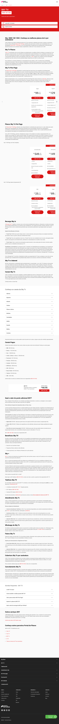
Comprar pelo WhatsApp (37, 115)
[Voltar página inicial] (4, 2)
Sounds (30, 325)
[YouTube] (2, 710)
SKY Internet (4, 680)
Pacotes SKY (4, 677)
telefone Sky (18, 494)
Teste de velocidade (35, 692)
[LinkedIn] (4, 710)
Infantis (30, 301)
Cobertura (33, 696)
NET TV (8, 636)
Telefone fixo (3, 698)
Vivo (17, 694)
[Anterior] (2, 101)
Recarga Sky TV (9, 224)
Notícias (30, 313)
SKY (33, 56)
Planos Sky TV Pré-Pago (11, 127)
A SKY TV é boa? (30, 589)
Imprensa (47, 694)
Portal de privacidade (5, 717)
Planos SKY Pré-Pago (20, 44)
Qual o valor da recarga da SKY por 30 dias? (30, 605)
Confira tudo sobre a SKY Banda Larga (13, 620)
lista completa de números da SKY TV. (41, 494)
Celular (2, 692)
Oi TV (7, 638)
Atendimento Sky (5, 670)
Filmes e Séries (30, 309)
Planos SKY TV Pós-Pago (15, 45)
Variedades (30, 317)
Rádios (30, 329)
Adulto (30, 321)
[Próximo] (56, 101)
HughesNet (18, 698)
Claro (17, 692)
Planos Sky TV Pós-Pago (11, 70)
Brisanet (17, 702)
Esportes (30, 297)
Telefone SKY (4, 666)
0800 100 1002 (6, 12)
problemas (27, 510)
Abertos (30, 293)
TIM (16, 696)
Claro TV (8, 631)
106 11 (19, 487)
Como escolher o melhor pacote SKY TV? (30, 593)
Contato (47, 696)
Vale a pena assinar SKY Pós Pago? (30, 597)
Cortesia (30, 333)
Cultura (30, 305)
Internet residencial (5, 694)
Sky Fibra (3, 659)
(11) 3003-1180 (40, 529)
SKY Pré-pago (4, 673)
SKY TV (7, 52)
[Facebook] (7, 710)
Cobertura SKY (4, 684)
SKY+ (6, 456)
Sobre (46, 692)
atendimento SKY (13, 484)
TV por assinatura (4, 696)
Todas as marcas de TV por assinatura (14, 641)
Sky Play (44, 78)
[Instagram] (9, 710)
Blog (46, 698)
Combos (3, 700)
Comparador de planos (35, 694)
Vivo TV (8, 633)
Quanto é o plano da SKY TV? (30, 601)
